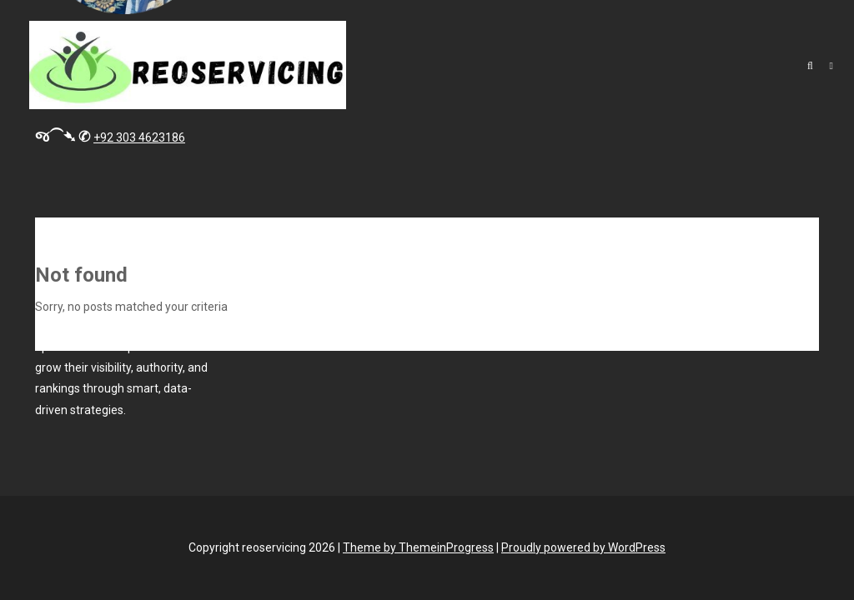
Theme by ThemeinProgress (418, 547)
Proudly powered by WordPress (583, 547)
